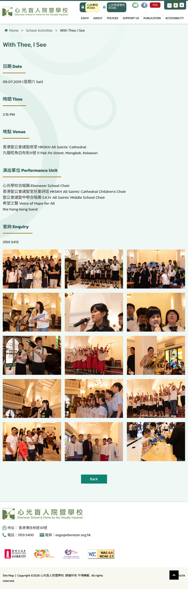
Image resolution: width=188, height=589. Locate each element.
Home (14, 30)
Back (94, 479)
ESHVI (85, 18)
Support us (131, 18)
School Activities (39, 30)
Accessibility (174, 18)
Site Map (8, 575)
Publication (152, 18)
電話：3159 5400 (20, 535)
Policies (112, 18)
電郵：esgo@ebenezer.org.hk (68, 535)
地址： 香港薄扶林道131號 (27, 527)
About (97, 18)
